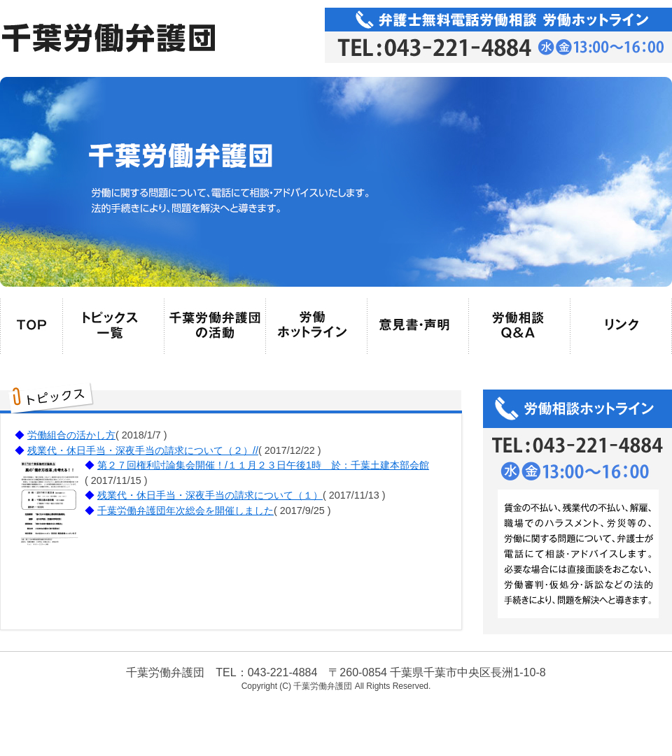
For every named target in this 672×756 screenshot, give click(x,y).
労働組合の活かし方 (71, 435)
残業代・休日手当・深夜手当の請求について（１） (210, 495)
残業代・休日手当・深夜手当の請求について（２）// (142, 450)
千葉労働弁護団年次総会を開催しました (185, 510)
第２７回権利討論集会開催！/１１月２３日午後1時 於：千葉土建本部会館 (263, 465)
